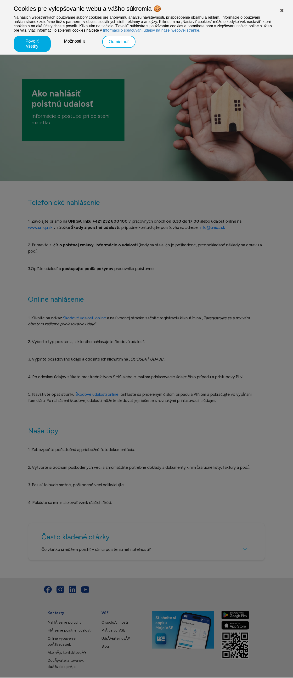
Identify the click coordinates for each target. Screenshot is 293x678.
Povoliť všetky (32, 44)
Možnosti (72, 41)
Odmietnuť (119, 41)
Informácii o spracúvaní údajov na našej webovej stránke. (151, 30)
